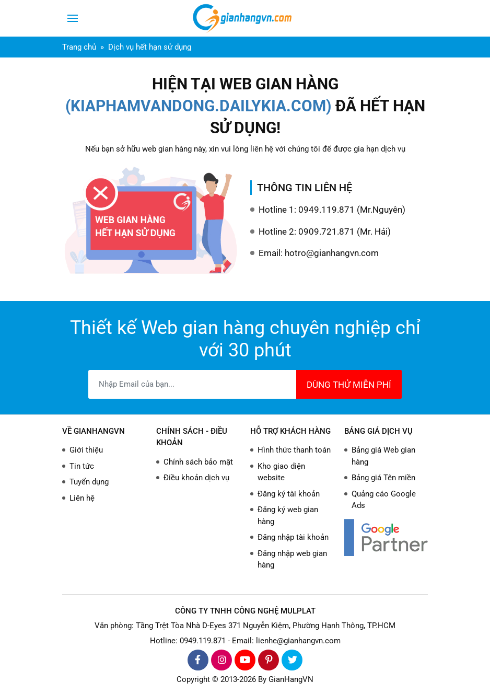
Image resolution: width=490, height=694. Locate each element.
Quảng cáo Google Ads (384, 500)
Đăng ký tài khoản (289, 494)
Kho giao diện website (281, 472)
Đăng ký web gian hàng (288, 515)
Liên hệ (82, 498)
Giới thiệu (86, 450)
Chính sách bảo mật (198, 462)
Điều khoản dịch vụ (196, 477)
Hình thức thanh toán (294, 450)
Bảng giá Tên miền (383, 477)
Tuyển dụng (89, 482)
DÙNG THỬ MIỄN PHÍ (349, 384)
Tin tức (81, 466)
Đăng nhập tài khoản (293, 537)
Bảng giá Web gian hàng (383, 456)
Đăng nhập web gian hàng (292, 559)
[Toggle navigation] (72, 18)
